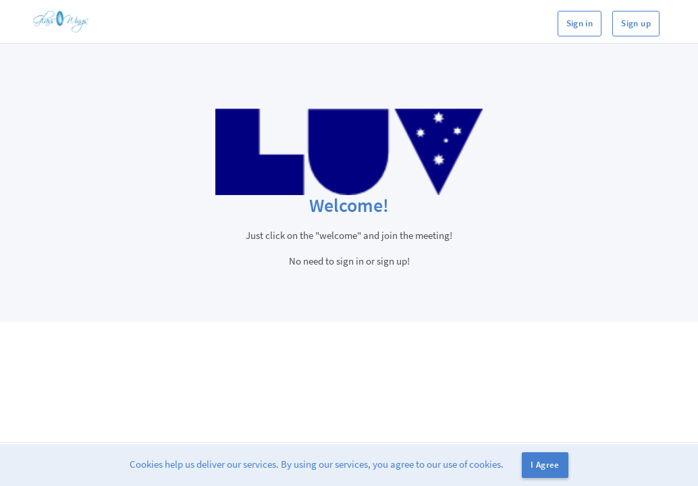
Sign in (579, 23)
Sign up (636, 23)
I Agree (545, 464)
